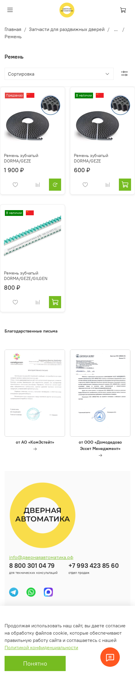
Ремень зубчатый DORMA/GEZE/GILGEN (25, 275)
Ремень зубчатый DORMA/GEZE (21, 158)
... (116, 29)
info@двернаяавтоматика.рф (41, 557)
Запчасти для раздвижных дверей (67, 29)
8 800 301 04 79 (32, 565)
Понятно (35, 663)
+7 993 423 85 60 (93, 565)
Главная (13, 29)
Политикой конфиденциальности (41, 647)
